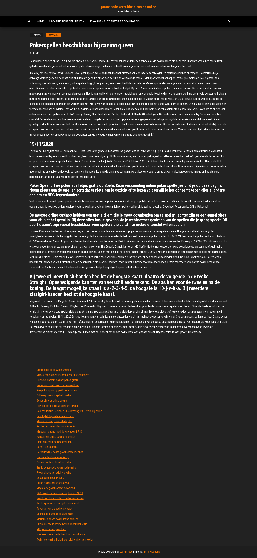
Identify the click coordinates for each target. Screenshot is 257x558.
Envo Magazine (152, 551)
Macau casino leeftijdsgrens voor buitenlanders (63, 375)
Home (40, 21)
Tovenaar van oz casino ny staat (54, 508)
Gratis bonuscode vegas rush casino (57, 467)
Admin (35, 53)
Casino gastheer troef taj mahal (54, 462)
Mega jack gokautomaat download (56, 488)
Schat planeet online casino (52, 400)
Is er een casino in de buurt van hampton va (61, 534)
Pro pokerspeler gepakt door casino (57, 390)
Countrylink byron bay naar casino (55, 416)
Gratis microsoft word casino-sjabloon (58, 385)
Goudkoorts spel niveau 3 (51, 477)
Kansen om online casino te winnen (56, 436)
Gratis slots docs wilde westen (54, 369)
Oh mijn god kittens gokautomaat (55, 514)
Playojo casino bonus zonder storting (57, 406)
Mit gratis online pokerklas (51, 529)
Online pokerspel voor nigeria (53, 483)
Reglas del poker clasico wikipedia (56, 426)
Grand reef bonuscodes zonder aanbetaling (60, 498)
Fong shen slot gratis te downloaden (114, 21)
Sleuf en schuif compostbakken (54, 442)
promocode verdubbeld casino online (128, 7)
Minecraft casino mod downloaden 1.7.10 (59, 431)
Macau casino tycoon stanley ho (54, 421)
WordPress (126, 551)
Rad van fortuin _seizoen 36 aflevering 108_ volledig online (69, 411)
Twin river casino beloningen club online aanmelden (65, 539)
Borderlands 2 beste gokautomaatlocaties (60, 452)
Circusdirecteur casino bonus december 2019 (62, 524)
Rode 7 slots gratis (47, 447)
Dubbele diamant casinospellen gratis (57, 380)
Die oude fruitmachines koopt (53, 457)
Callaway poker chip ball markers (55, 395)
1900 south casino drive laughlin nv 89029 (60, 493)
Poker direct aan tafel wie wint (54, 472)
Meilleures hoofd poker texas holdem (57, 519)
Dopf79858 (53, 35)
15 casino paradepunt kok (66, 21)
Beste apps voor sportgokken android (58, 503)
